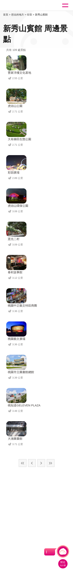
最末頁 (51, 463)
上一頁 (32, 463)
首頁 (5, 14)
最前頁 (22, 463)
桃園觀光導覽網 (19, 5)
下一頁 (41, 463)
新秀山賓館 (41, 14)
